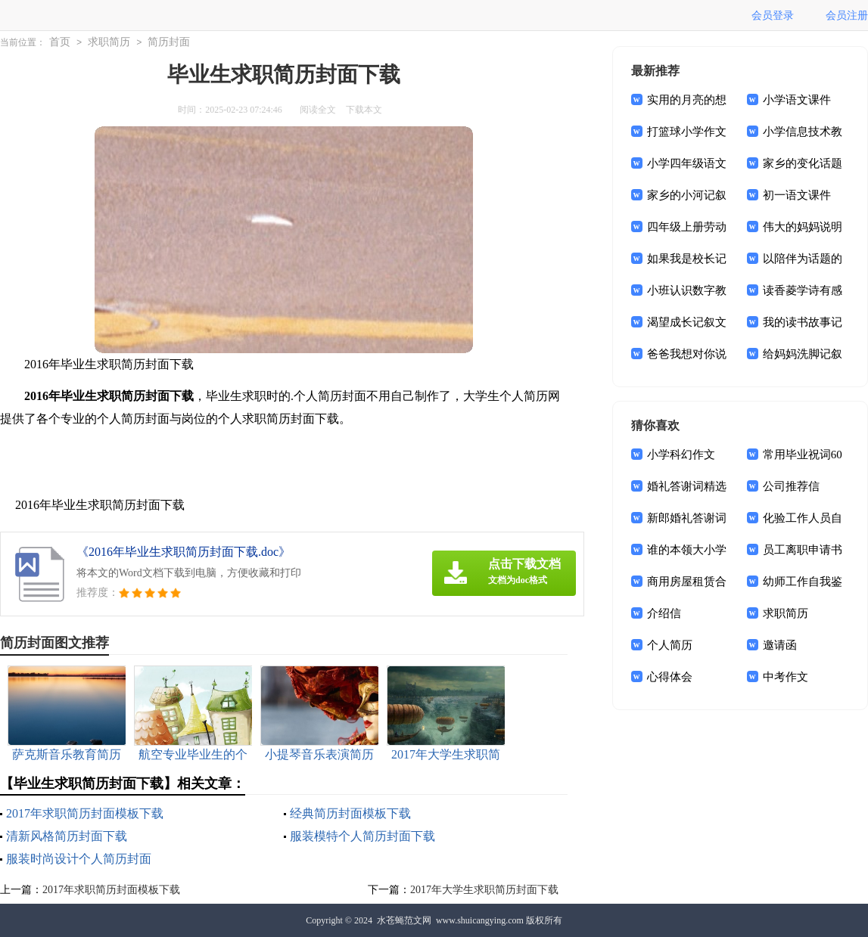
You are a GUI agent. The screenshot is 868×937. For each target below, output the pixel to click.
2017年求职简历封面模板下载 (84, 813)
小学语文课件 (797, 100)
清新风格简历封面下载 (66, 836)
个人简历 (669, 645)
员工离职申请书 (802, 550)
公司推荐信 (791, 486)
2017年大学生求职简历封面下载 (484, 889)
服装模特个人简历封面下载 (362, 836)
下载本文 (364, 109)
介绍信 (664, 613)
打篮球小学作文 (686, 132)
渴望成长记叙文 (686, 322)
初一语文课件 (797, 195)
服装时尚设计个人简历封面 (78, 858)
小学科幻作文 (681, 454)
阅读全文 (318, 109)
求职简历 (109, 42)
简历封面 (169, 42)
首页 (59, 42)
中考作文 (785, 677)
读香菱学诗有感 (802, 290)
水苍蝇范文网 (404, 920)
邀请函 (780, 645)
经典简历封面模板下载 (350, 813)
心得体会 (669, 677)
